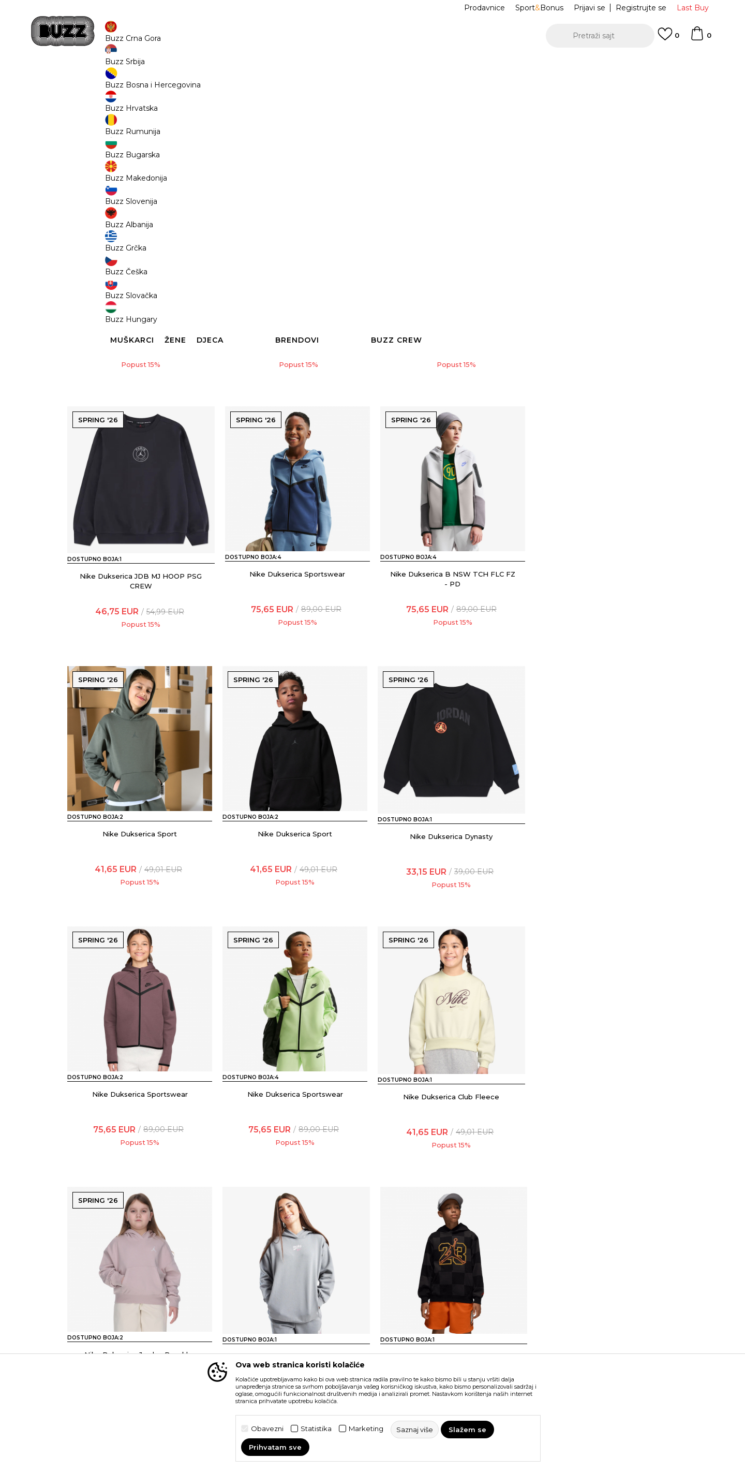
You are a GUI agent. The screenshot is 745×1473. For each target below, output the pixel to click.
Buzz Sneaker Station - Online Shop (121, 83)
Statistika (316, 1429)
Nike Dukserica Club (605, 1163)
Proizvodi (196, 83)
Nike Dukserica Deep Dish (450, 1163)
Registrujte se (641, 7)
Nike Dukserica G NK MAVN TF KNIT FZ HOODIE (295, 395)
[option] (372, 66)
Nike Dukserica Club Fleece (605, 906)
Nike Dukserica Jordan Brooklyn (140, 1163)
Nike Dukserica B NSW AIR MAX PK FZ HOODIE (140, 395)
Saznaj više (429, 135)
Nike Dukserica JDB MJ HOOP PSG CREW (605, 395)
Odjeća (228, 83)
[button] (600, 36)
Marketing (366, 1429)
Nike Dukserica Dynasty (139, 906)
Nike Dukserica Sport (450, 648)
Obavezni (267, 1429)
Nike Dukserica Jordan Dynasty (450, 390)
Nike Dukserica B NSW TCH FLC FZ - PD (294, 653)
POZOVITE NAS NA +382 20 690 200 (351, 66)
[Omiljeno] (668, 38)
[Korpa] (700, 38)
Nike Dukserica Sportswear (140, 648)
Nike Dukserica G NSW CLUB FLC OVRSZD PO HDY (294, 1168)
